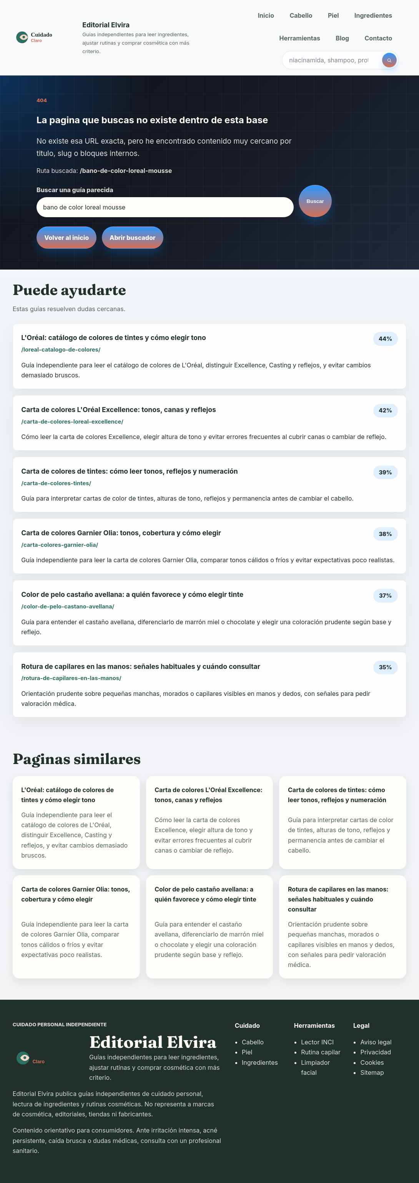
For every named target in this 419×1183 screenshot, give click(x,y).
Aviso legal (375, 1042)
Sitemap (372, 1072)
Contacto (378, 38)
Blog (342, 38)
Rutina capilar (321, 1052)
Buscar (315, 201)
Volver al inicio (66, 237)
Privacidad (375, 1052)
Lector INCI (317, 1042)
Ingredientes (373, 15)
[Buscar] (389, 60)
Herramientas (299, 38)
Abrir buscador (132, 237)
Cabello (300, 15)
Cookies (372, 1062)
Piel (333, 15)
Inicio (266, 15)
